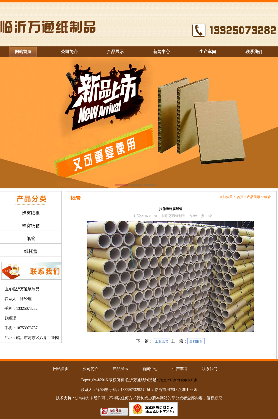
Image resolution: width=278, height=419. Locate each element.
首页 (240, 197)
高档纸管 (196, 341)
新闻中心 (161, 51)
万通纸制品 (176, 216)
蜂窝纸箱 (31, 225)
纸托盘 (31, 251)
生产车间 (207, 51)
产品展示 (115, 51)
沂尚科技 (82, 398)
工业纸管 (161, 341)
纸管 (30, 238)
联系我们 (253, 51)
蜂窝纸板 (31, 213)
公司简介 (69, 51)
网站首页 (23, 51)
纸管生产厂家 (167, 380)
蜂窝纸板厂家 (187, 380)
